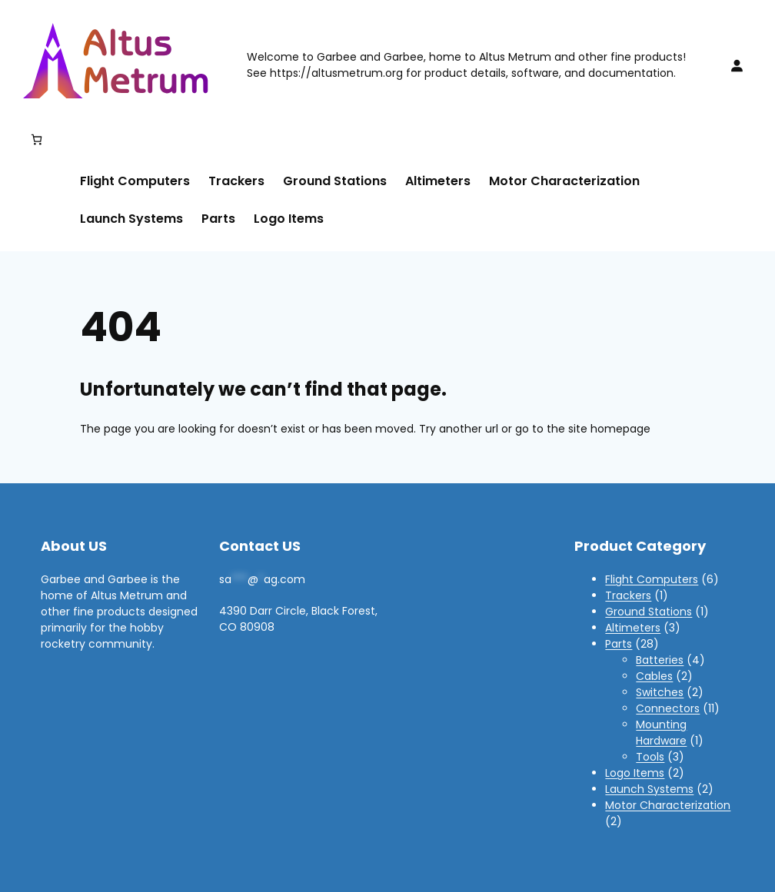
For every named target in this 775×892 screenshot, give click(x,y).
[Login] (736, 65)
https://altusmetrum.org (336, 73)
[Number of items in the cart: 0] (36, 139)
